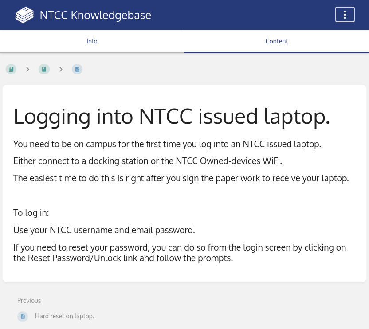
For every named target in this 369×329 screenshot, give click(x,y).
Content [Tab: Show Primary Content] (277, 41)
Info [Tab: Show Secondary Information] (92, 41)
